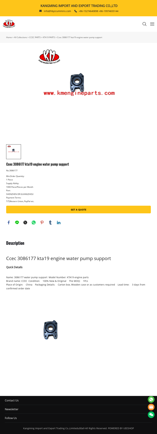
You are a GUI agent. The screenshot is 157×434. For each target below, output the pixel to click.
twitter (25, 222)
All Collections (20, 37)
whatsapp (33, 222)
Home (9, 37)
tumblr (50, 222)
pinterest (42, 222)
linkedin (58, 222)
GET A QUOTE (78, 209)
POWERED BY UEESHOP (121, 428)
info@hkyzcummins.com (57, 11)
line (17, 222)
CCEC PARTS (35, 37)
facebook (8, 222)
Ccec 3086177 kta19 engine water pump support (79, 37)
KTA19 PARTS (49, 37)
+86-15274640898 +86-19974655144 (98, 11)
